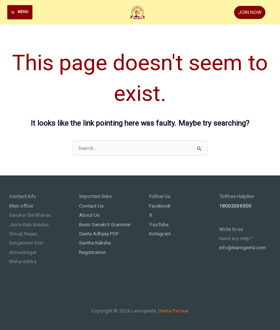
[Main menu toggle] (19, 12)
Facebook (160, 206)
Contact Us (91, 206)
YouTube (158, 224)
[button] (249, 12)
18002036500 (235, 206)
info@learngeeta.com (242, 247)
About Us (89, 215)
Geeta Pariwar (173, 311)
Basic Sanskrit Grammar (105, 224)
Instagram (160, 233)
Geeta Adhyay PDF (99, 233)
